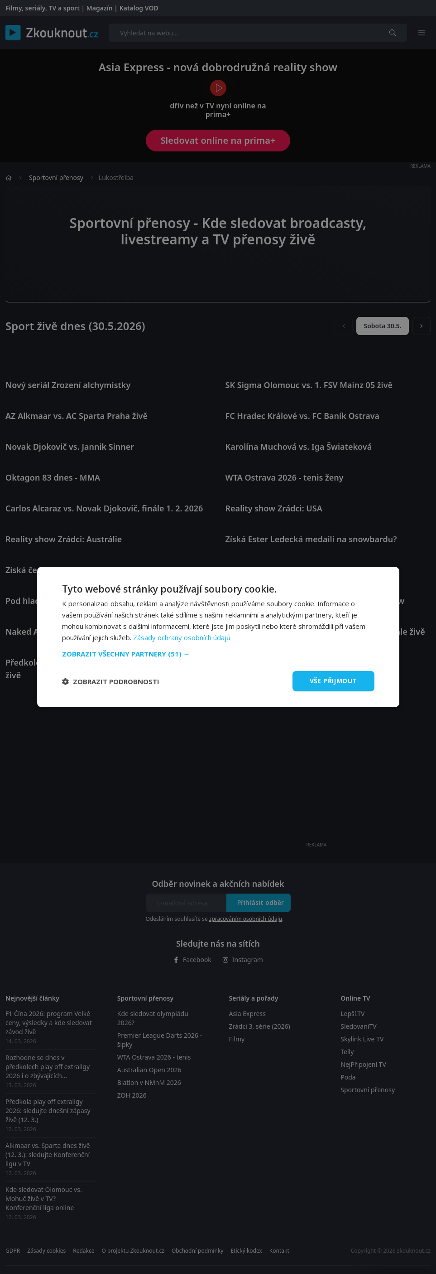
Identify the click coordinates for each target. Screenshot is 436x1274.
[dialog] (218, 637)
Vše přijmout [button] (333, 680)
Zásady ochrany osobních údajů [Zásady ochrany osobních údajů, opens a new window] (181, 637)
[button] (218, 654)
